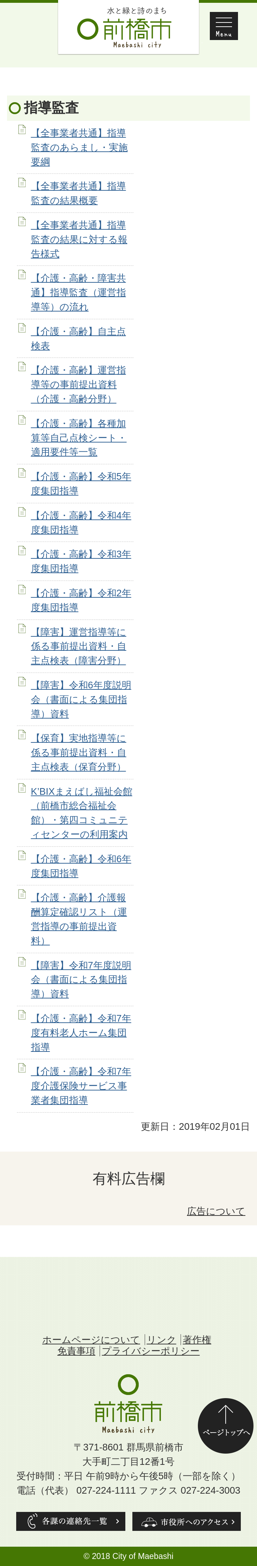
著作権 (197, 1339)
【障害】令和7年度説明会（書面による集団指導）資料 (81, 980)
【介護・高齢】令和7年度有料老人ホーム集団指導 (81, 1033)
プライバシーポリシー (151, 1350)
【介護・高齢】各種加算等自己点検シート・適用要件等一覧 (79, 438)
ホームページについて (91, 1339)
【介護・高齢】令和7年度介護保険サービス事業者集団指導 (81, 1086)
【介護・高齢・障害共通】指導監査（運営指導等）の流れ (78, 292)
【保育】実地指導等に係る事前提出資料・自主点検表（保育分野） (78, 752)
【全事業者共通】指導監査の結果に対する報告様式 (79, 239)
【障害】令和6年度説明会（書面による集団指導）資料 (81, 699)
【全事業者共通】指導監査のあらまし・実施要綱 (79, 147)
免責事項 (76, 1350)
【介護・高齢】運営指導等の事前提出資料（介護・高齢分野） (78, 384)
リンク (161, 1339)
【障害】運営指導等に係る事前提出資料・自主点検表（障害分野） (78, 646)
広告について (216, 1211)
